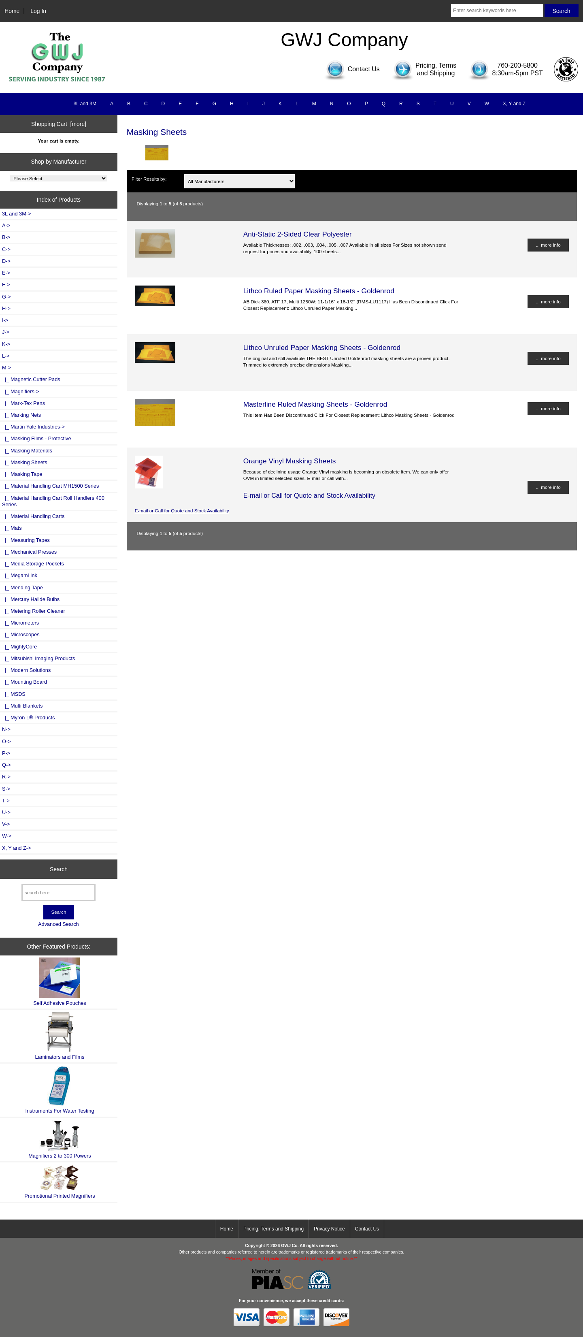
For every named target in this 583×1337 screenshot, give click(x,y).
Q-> (6, 765)
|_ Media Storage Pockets (33, 564)
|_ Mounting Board (24, 682)
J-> (5, 332)
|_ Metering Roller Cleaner (33, 611)
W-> (7, 836)
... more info (548, 244)
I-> (5, 320)
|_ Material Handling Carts (33, 516)
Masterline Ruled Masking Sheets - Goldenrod (315, 404)
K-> (6, 344)
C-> (6, 249)
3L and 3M (85, 104)
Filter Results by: (149, 178)
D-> (6, 261)
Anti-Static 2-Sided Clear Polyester (297, 234)
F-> (6, 284)
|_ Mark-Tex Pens (23, 403)
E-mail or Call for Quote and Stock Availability (182, 510)
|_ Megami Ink (19, 575)
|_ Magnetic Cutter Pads (31, 379)
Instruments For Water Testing (59, 1090)
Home (11, 11)
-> (6, 368)
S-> (6, 789)
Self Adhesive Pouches (59, 981)
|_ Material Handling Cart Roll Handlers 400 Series (53, 501)
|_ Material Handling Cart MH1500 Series (50, 486)
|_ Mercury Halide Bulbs (31, 599)
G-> (6, 297)
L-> (6, 356)
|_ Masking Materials (27, 451)
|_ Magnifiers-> (20, 391)
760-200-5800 (517, 65)
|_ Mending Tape (22, 587)
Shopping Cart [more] (58, 124)
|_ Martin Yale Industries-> (33, 427)
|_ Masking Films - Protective (36, 438)
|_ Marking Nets (21, 415)
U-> (6, 812)
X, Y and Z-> (16, 848)
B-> (6, 237)
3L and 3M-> (16, 214)
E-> (6, 273)
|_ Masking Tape (22, 474)
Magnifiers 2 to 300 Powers (59, 1139)
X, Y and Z (514, 104)
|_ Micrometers (20, 623)
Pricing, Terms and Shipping (273, 1229)
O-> (6, 741)
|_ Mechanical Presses (29, 552)
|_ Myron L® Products (28, 717)
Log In (38, 11)
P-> (6, 753)
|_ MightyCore (19, 647)
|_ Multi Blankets (22, 706)
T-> (6, 801)
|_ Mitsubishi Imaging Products (38, 658)
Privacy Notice (329, 1229)
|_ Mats (12, 528)
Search (59, 869)
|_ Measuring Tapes (26, 540)
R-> (6, 777)
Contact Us (367, 1229)
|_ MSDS (14, 694)
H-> (6, 308)
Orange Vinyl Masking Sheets (289, 461)
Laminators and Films (60, 1036)
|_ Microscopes (21, 634)
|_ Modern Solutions (26, 670)
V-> (6, 824)
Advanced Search (58, 924)
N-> (6, 729)
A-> (6, 225)
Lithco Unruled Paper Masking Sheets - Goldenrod (322, 347)
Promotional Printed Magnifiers (59, 1181)
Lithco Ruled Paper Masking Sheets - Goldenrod (318, 291)
